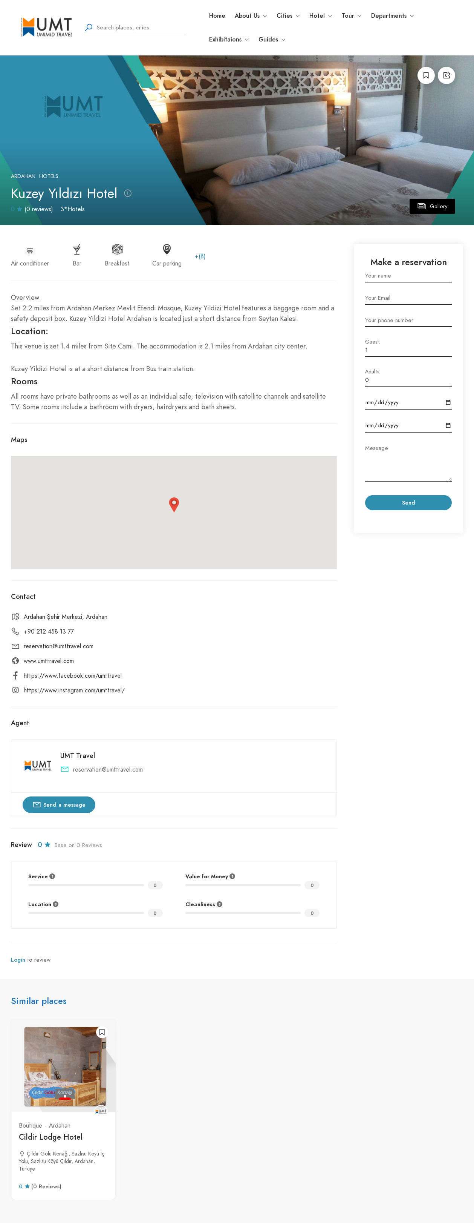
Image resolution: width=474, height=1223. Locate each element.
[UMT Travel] (101, 1112)
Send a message (59, 804)
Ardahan (23, 176)
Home (217, 15)
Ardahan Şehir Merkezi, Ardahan (65, 617)
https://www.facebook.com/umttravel (73, 676)
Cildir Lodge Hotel (51, 1137)
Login (18, 960)
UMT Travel (77, 756)
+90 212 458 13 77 (49, 632)
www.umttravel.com (49, 661)
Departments (392, 15)
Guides (272, 39)
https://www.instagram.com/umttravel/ (74, 690)
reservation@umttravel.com (58, 646)
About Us (251, 15)
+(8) (200, 256)
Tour (352, 15)
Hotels (48, 176)
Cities (288, 15)
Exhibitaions (229, 39)
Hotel (320, 15)
